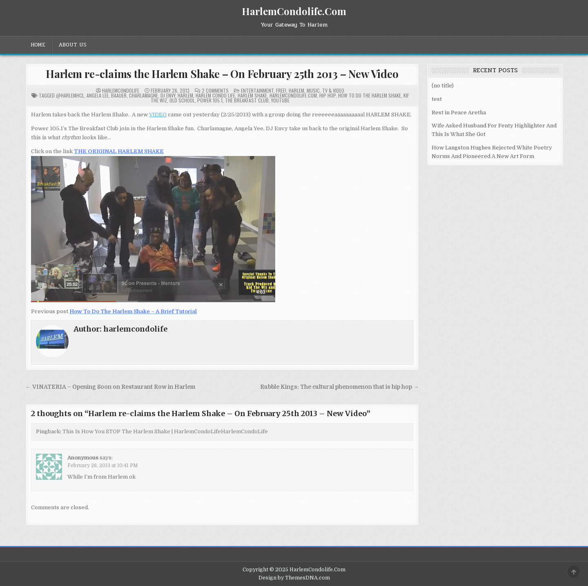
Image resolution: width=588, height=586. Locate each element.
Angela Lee (98, 95)
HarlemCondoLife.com (293, 95)
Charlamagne (143, 95)
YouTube (280, 100)
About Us (72, 45)
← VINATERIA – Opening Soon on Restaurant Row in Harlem (110, 387)
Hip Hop (327, 95)
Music (313, 90)
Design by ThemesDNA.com (294, 578)
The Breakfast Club (247, 100)
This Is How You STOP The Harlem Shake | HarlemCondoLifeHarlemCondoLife (165, 431)
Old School (182, 100)
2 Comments (215, 90)
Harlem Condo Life (215, 95)
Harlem (296, 90)
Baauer (119, 95)
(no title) (443, 85)
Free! (281, 90)
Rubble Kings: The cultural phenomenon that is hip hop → (339, 387)
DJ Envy (167, 95)
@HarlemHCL (70, 95)
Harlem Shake (252, 95)
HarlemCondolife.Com (294, 11)
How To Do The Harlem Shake (369, 95)
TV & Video (333, 90)
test (437, 99)
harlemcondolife (120, 90)
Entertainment (257, 90)
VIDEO (158, 114)
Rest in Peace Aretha (459, 112)
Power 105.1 (210, 100)
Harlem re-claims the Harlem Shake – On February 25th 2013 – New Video (222, 74)
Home (38, 45)
